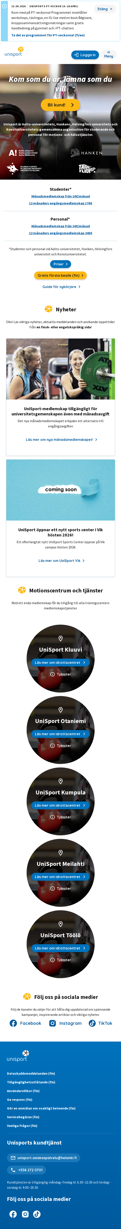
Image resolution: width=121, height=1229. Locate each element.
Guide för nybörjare (61, 287)
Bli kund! (64, 105)
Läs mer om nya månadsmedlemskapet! (61, 439)
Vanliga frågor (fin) (22, 1125)
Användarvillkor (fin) (23, 1091)
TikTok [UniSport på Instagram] (105, 1023)
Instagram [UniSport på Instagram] (71, 1023)
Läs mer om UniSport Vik (61, 560)
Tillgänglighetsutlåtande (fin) (31, 1082)
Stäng (102, 9)
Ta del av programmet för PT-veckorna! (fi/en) (48, 35)
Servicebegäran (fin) (23, 1117)
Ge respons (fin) (19, 1099)
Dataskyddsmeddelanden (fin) (31, 1073)
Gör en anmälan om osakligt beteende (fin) (41, 1108)
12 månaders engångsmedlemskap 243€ (60, 233)
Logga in (87, 55)
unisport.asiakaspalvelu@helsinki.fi (47, 1158)
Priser (62, 264)
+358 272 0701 (30, 1170)
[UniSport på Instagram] (25, 1214)
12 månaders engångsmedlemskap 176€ (60, 203)
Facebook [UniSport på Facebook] (30, 1023)
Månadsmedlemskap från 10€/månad (60, 196)
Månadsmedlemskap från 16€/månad (60, 226)
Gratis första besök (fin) (62, 276)
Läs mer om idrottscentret (60, 662)
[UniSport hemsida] (14, 53)
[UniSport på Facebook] (13, 1214)
